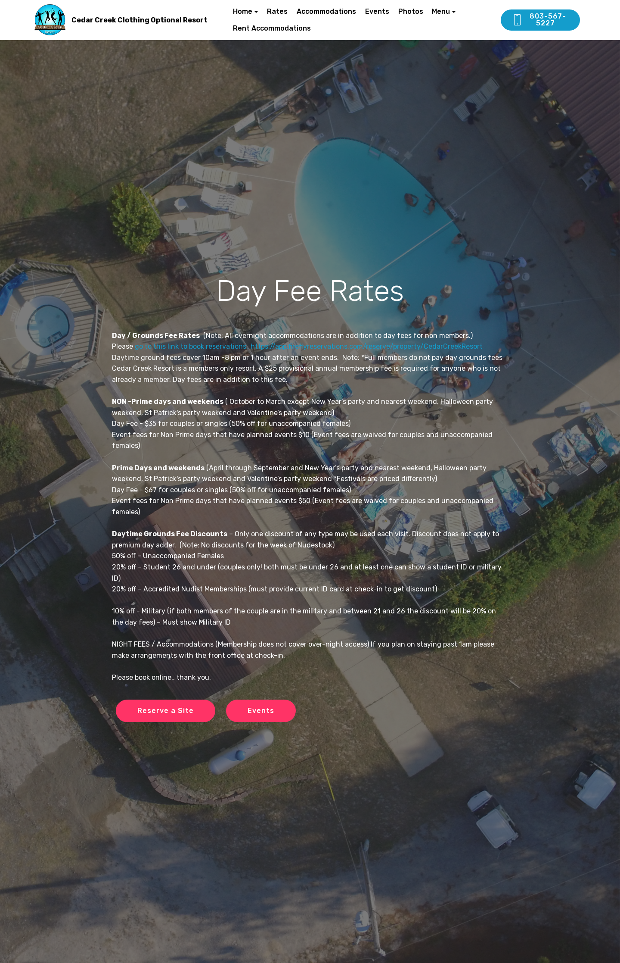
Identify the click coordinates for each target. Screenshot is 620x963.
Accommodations (326, 11)
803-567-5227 (539, 19)
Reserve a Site (165, 711)
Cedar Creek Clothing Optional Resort (139, 20)
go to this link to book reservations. (191, 346)
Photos (410, 11)
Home (242, 11)
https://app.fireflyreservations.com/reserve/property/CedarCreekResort (367, 346)
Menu (441, 11)
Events (377, 11)
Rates (277, 11)
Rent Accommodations (272, 28)
